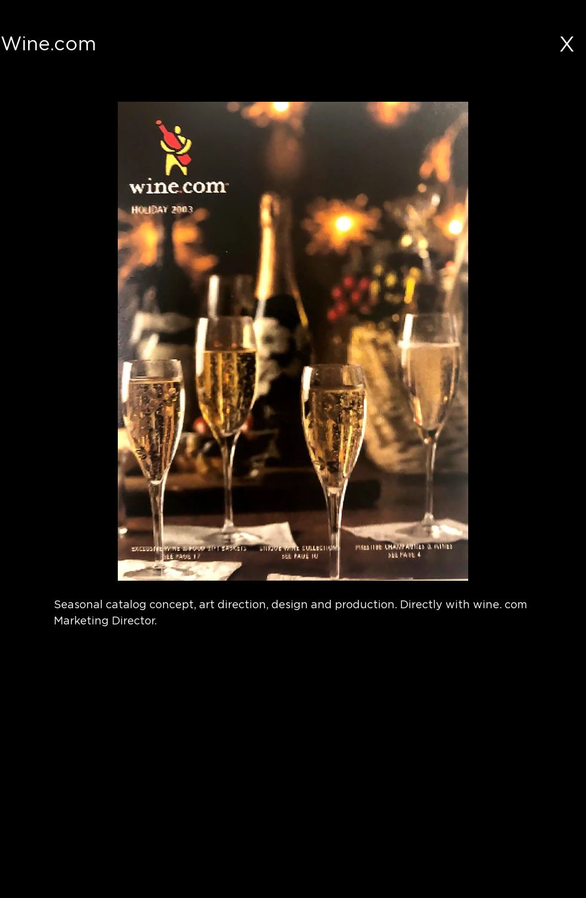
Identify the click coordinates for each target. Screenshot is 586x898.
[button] (147, 649)
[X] (567, 44)
